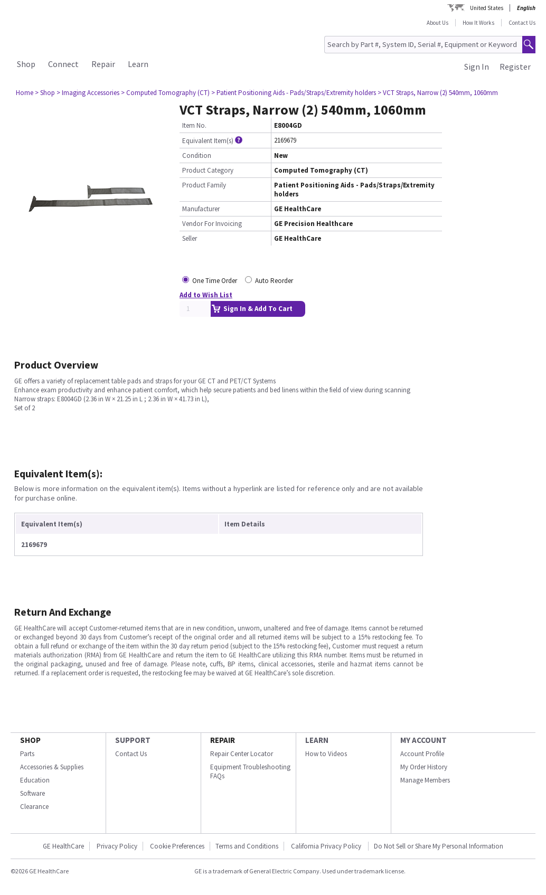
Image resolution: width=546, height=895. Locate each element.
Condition (196, 155)
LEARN (316, 740)
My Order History (423, 766)
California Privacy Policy (327, 846)
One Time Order (214, 280)
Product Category (207, 170)
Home (24, 92)
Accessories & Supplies (51, 766)
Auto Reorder (274, 280)
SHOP (30, 740)
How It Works (478, 22)
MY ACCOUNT (423, 740)
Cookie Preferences (177, 846)
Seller (189, 238)
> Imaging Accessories (88, 92)
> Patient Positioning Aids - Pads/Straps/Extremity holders (293, 92)
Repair (103, 64)
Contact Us (522, 22)
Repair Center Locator (241, 753)
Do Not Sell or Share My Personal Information (438, 846)
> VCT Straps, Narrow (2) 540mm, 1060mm (438, 92)
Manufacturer (201, 208)
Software (32, 793)
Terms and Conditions (246, 846)
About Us (437, 22)
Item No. (194, 125)
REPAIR (222, 740)
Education (35, 780)
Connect (63, 64)
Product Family (204, 185)
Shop (26, 64)
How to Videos (326, 753)
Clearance (34, 806)
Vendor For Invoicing (212, 223)
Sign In (476, 66)
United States (486, 8)
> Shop (45, 92)
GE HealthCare (63, 846)
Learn (138, 64)
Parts (27, 753)
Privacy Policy (117, 846)
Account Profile (422, 753)
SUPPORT (132, 740)
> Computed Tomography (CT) (165, 92)
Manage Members (425, 780)
